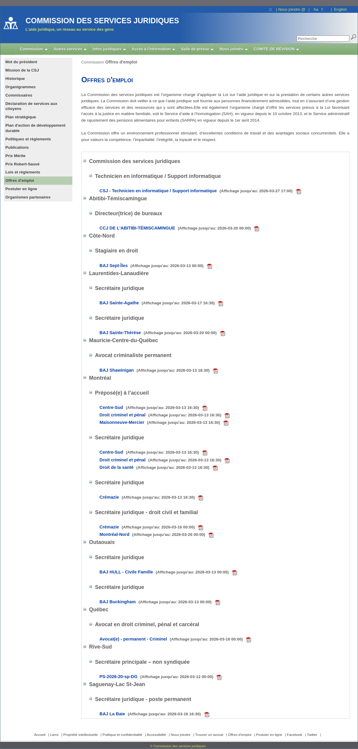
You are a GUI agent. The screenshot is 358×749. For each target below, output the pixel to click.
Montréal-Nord (157, 534)
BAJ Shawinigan (159, 370)
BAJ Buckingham (160, 601)
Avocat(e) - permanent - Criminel (175, 639)
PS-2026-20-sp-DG (161, 676)
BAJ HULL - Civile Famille (168, 572)
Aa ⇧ (318, 9)
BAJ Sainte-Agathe (161, 302)
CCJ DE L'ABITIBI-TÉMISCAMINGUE (179, 228)
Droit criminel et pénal (165, 415)
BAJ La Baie (155, 713)
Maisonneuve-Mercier (164, 422)
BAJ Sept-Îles (156, 265)
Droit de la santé (159, 467)
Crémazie (151, 497)
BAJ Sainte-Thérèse (162, 332)
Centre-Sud (153, 407)
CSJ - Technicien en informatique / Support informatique (200, 190)
